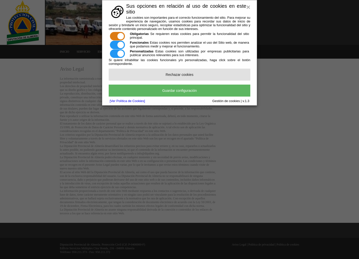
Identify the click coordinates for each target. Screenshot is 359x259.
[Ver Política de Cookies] (127, 101)
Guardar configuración (179, 91)
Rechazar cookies (179, 75)
